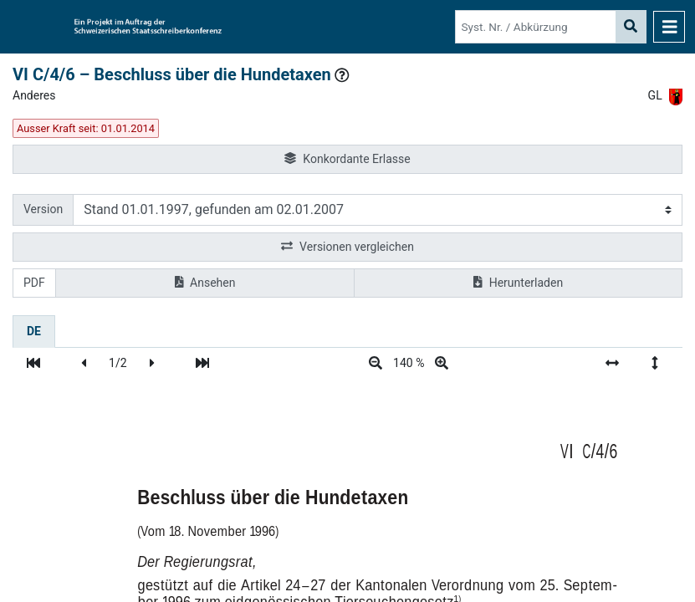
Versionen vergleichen (347, 247)
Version (43, 209)
